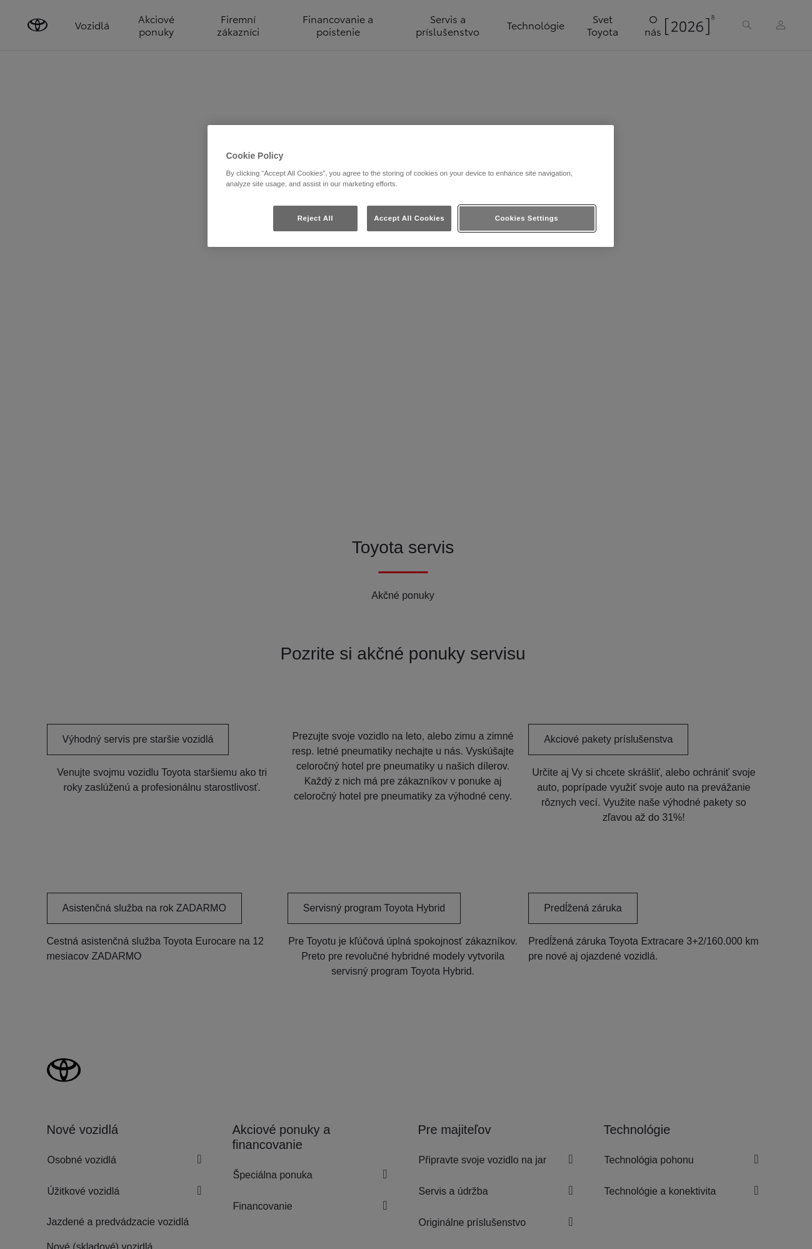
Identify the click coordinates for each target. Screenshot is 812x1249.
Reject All (315, 218)
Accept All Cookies (409, 218)
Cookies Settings (526, 218)
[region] (411, 186)
